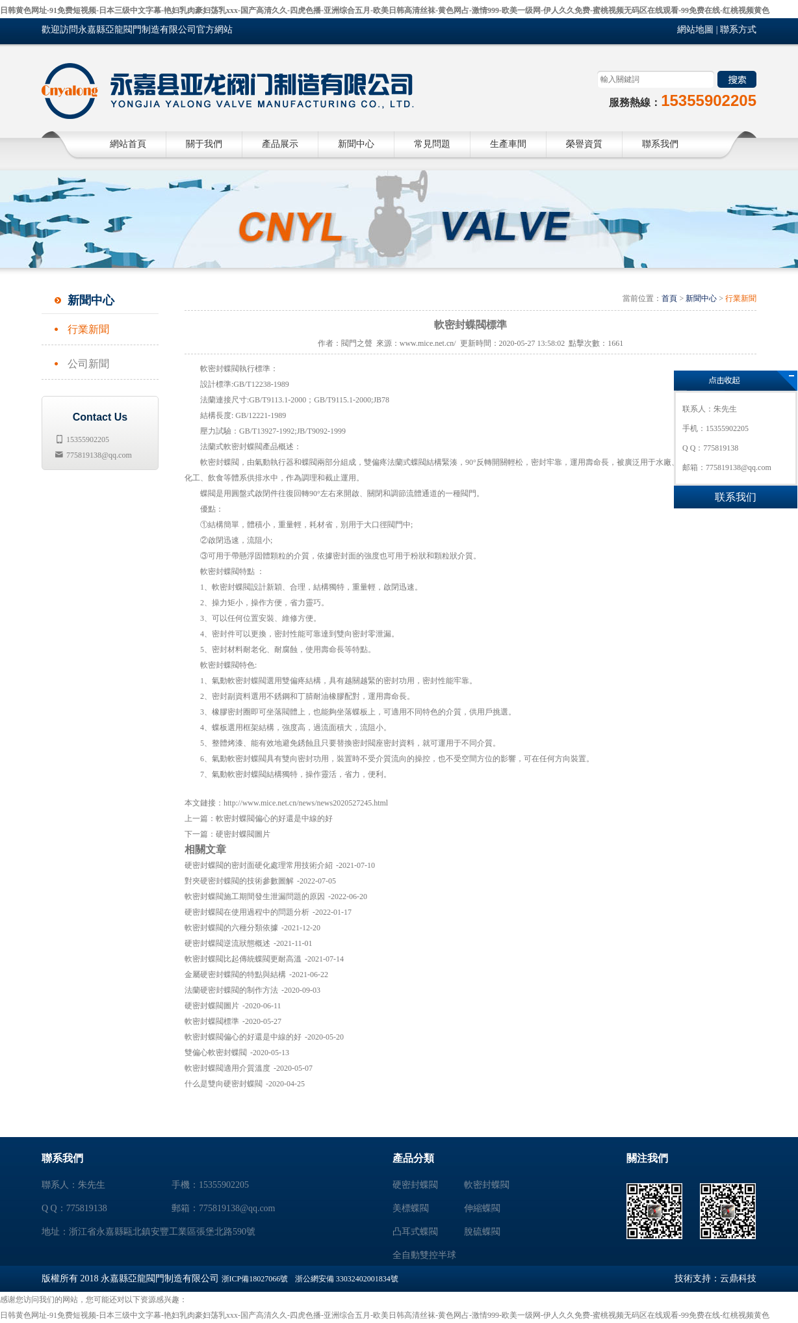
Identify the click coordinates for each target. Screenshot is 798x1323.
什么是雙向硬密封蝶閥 (224, 1083)
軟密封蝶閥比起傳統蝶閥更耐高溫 (243, 958)
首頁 (669, 298)
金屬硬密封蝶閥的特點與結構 (235, 974)
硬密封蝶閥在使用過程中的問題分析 (247, 912)
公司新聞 (88, 363)
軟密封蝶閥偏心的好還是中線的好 (274, 818)
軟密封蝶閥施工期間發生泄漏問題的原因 (255, 896)
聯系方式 (738, 29)
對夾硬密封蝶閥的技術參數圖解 (239, 880)
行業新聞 (88, 329)
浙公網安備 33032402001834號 (346, 1278)
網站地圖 (695, 29)
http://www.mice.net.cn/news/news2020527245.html (306, 802)
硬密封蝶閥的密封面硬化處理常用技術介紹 (259, 865)
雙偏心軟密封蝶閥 (216, 1052)
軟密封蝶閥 (486, 1185)
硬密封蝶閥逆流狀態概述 (227, 943)
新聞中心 (701, 298)
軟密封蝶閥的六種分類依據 (231, 927)
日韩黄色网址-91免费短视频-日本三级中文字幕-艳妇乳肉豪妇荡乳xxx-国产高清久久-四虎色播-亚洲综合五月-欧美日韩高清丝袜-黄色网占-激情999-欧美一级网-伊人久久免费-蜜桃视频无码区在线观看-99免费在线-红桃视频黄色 (384, 10)
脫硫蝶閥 (482, 1232)
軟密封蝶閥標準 (212, 1021)
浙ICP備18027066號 (255, 1278)
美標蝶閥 (411, 1208)
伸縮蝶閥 (482, 1208)
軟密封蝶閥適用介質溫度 (227, 1068)
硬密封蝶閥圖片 (243, 834)
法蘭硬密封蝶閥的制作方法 (231, 990)
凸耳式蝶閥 (415, 1232)
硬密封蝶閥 (415, 1185)
